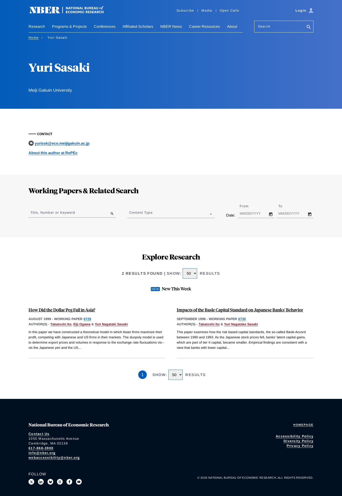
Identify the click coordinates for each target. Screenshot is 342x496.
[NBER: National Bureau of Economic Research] (70, 12)
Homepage (303, 424)
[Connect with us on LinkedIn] (41, 482)
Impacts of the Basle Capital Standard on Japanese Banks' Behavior (240, 310)
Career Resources (204, 26)
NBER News (171, 26)
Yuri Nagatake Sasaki (241, 324)
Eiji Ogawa (81, 324)
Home (33, 37)
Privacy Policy (300, 446)
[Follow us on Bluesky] (50, 482)
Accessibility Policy (295, 436)
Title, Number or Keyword (52, 212)
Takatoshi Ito (60, 324)
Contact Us (39, 434)
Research (36, 26)
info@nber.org (42, 453)
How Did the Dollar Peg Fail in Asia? (61, 310)
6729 (87, 319)
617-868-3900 (40, 448)
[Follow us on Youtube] (79, 482)
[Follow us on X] (31, 482)
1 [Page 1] (142, 374)
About (232, 26)
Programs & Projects (69, 26)
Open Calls (229, 10)
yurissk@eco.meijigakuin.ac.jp (62, 143)
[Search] (309, 27)
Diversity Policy (299, 441)
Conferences (104, 26)
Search (264, 26)
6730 (242, 319)
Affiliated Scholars (138, 26)
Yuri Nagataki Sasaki (111, 324)
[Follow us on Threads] (60, 482)
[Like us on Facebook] (69, 482)
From (248, 206)
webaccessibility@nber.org (54, 457)
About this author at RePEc (53, 153)
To (284, 206)
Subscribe (185, 10)
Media (206, 10)
